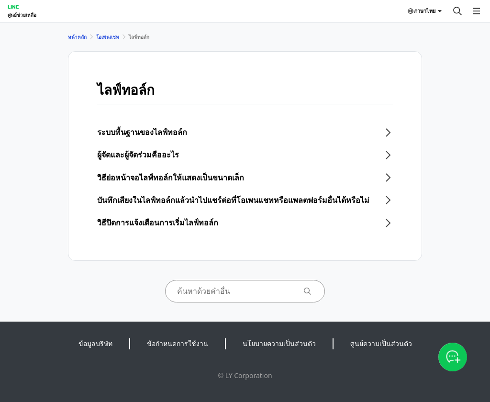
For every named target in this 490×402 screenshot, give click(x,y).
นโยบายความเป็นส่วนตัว (279, 343)
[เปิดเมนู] (476, 11)
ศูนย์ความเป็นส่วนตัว (381, 343)
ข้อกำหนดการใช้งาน (177, 343)
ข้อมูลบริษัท (95, 343)
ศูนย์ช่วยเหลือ (22, 14)
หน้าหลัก (77, 37)
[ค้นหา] (457, 11)
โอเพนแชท (107, 37)
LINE (13, 6)
